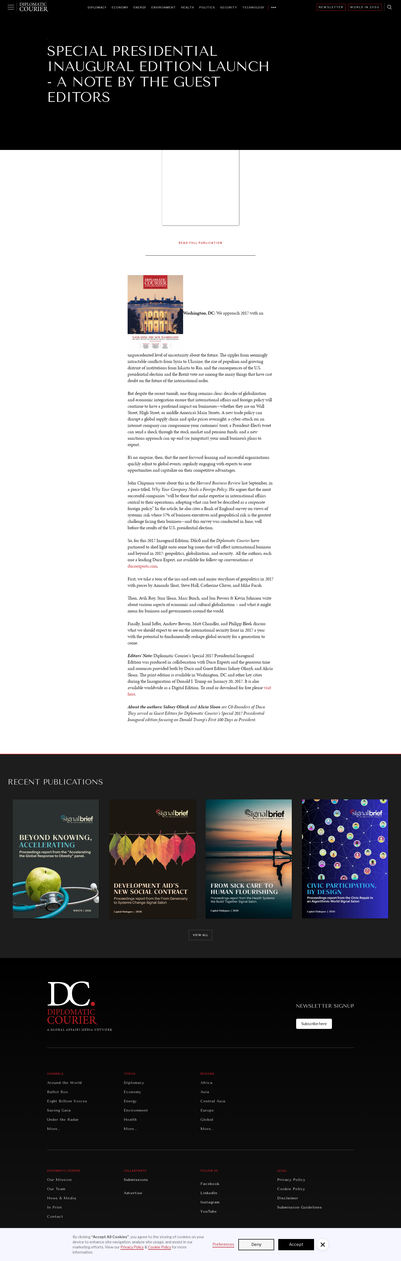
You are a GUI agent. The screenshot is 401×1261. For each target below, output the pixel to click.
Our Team (56, 1189)
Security (228, 7)
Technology (253, 7)
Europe (207, 1110)
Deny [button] (256, 1244)
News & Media (61, 1198)
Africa (207, 1083)
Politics (207, 7)
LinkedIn (209, 1193)
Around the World (64, 1083)
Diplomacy (97, 7)
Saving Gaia (59, 1110)
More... (54, 1129)
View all (200, 935)
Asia (205, 1092)
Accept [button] (296, 1244)
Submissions (136, 1180)
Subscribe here (314, 1023)
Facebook (210, 1184)
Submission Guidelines (299, 1207)
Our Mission (59, 1180)
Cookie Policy (291, 1189)
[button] (322, 1244)
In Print (54, 1207)
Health (187, 7)
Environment (163, 7)
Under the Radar (63, 1119)
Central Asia (213, 1101)
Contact (55, 1216)
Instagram (210, 1202)
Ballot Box (57, 1092)
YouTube (209, 1211)
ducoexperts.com (142, 567)
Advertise (133, 1193)
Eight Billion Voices (67, 1101)
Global (207, 1119)
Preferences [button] (223, 1244)
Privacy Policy (291, 1180)
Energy (139, 7)
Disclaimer (287, 1198)
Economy (120, 7)
